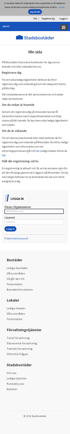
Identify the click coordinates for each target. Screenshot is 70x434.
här (37, 151)
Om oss (11, 373)
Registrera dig (48, 18)
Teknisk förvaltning (20, 348)
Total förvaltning (18, 338)
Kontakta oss (15, 383)
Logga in (63, 18)
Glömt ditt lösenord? (17, 238)
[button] (35, 26)
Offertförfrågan (17, 354)
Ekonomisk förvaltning (22, 343)
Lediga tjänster (17, 378)
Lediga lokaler (16, 308)
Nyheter (12, 389)
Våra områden (16, 273)
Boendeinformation (20, 289)
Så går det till (16, 279)
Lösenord (9, 217)
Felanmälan (14, 284)
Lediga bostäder (17, 268)
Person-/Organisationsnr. (17, 207)
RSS (35, 18)
